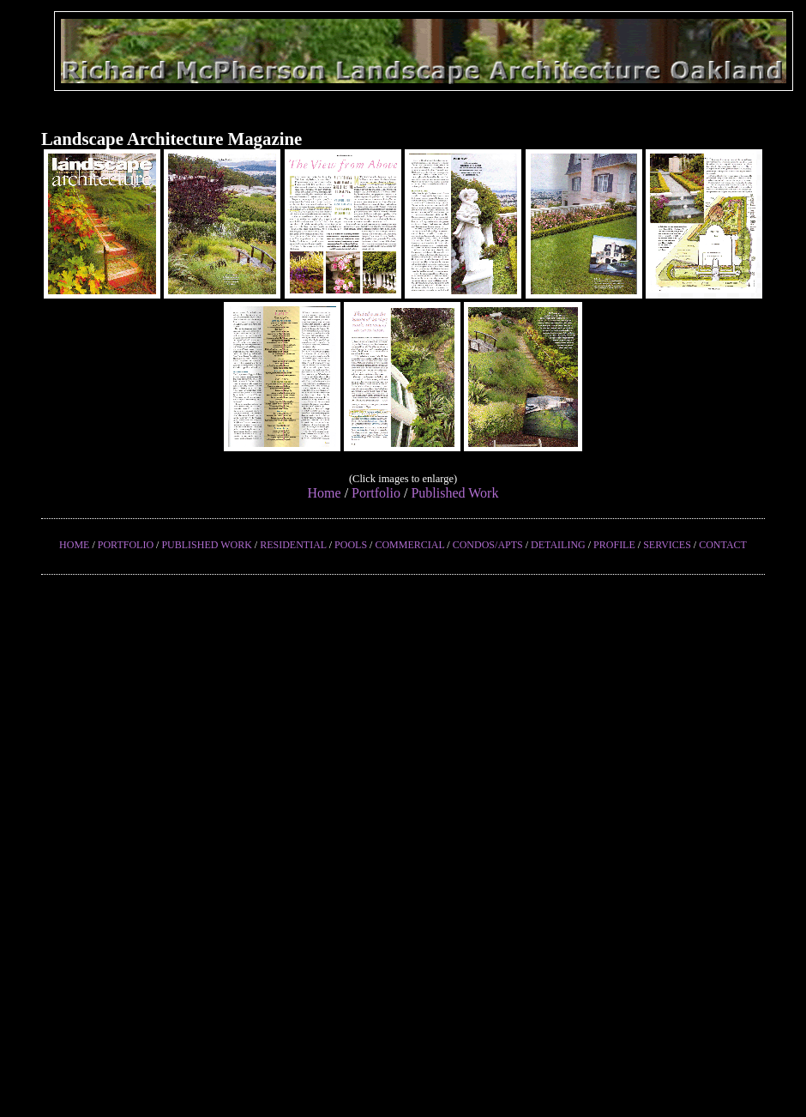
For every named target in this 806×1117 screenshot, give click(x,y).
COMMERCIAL (409, 545)
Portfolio (376, 493)
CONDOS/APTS (488, 545)
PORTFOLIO (125, 545)
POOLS (350, 545)
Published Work (454, 493)
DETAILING (558, 545)
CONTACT (723, 545)
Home (324, 493)
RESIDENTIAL (293, 545)
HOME (74, 545)
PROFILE (614, 545)
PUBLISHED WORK (206, 545)
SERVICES (667, 545)
